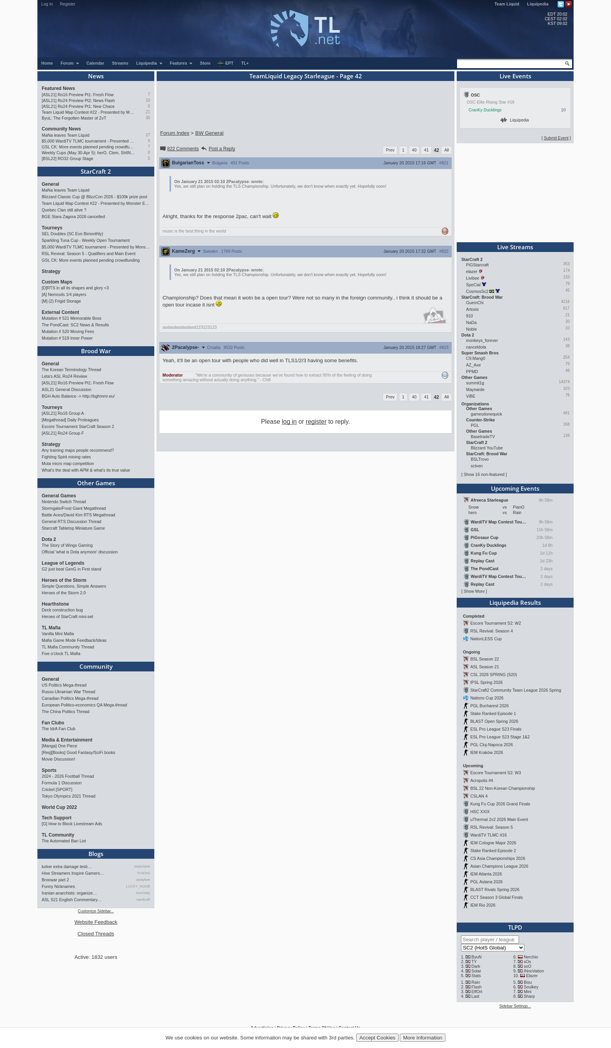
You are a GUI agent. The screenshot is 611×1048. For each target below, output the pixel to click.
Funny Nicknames (58, 886)
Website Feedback (95, 922)
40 (414, 150)
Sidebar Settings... (515, 1006)
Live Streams (515, 247)
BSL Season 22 (484, 659)
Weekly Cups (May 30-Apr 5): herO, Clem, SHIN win (88, 152)
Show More (474, 591)
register (316, 421)
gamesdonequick (486, 414)
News (96, 76)
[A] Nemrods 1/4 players (64, 294)
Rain (475, 982)
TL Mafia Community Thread (68, 647)
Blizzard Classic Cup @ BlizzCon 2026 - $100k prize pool (94, 196)
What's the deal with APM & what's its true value (86, 470)
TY (474, 961)
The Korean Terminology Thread (71, 369)
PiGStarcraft (477, 264)
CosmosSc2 (477, 291)
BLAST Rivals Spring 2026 (494, 889)
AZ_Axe (473, 365)
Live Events (515, 76)
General (50, 184)
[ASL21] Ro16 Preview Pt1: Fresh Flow (78, 94)
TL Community (58, 835)
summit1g (475, 382)
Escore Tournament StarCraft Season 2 (78, 426)
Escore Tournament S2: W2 (495, 623)
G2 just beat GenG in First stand (71, 569)
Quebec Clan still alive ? (64, 210)
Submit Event (556, 138)
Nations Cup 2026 (486, 698)
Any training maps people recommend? (78, 450)
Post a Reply (217, 148)
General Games (59, 495)
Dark (475, 966)
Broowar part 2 (55, 879)
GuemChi (475, 302)
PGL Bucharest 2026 (489, 705)
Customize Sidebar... (96, 911)
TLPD (515, 927)
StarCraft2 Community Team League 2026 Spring (515, 690)
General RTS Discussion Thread (71, 521)
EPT (225, 63)
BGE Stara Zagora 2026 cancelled (73, 216)
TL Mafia (51, 628)
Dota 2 (49, 539)
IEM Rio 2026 (483, 905)
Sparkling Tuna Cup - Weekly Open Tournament (86, 240)
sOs (527, 961)
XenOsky (143, 893)
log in (289, 421)
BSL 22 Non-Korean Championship (502, 788)
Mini (528, 991)
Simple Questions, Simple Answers (74, 586)
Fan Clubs (53, 723)
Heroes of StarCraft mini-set (67, 616)
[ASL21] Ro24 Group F (63, 433)
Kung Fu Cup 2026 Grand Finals (500, 803)
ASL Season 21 (484, 666)
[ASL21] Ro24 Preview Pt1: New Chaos (78, 106)
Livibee (472, 278)
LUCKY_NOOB (138, 886)
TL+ (245, 63)
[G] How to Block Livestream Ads (72, 823)
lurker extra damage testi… (67, 866)
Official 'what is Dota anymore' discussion (80, 552)
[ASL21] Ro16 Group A (63, 413)
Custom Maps (57, 282)
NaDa (471, 322)
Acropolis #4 (481, 780)
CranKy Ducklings (485, 109)
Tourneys (52, 228)
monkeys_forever (482, 340)
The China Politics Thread (65, 711)
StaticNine (142, 866)
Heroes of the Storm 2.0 (64, 592)
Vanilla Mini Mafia (58, 633)
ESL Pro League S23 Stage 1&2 (500, 736)
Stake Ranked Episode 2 (493, 850)
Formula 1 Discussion (61, 782)
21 (148, 112)
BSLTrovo (480, 459)
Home (47, 63)
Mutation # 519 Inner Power (67, 338)
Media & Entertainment (67, 740)
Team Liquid (506, 4)
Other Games (96, 483)
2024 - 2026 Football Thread (68, 776)
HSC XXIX (480, 811)
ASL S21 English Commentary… (72, 899)
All (446, 150)
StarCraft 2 (96, 171)
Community (96, 666)
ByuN (476, 957)
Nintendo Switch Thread (64, 501)
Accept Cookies (377, 1038)
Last (475, 996)
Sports (49, 770)
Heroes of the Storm (64, 580)
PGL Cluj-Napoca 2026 (491, 744)
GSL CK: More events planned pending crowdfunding (88, 146)
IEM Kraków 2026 (486, 752)
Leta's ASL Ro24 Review (64, 376)
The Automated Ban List (64, 840)
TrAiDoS (143, 873)
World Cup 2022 (59, 807)
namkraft (143, 900)
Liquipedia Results (515, 602)
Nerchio (531, 957)
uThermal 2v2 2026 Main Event (499, 819)
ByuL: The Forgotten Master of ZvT (74, 118)
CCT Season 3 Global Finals (496, 897)
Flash (476, 987)
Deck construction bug (62, 610)
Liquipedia (538, 4)
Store (205, 63)
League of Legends (63, 563)
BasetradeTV (483, 436)
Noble (471, 329)
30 (148, 118)
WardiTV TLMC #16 (488, 835)
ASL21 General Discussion (66, 389)
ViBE (470, 396)
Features (181, 63)
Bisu (528, 982)
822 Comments (179, 148)
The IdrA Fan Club (58, 728)
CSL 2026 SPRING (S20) (493, 674)
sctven (477, 465)
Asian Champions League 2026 (499, 866)
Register (68, 4)
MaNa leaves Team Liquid (65, 135)
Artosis (472, 309)
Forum (70, 63)
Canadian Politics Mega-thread (70, 698)
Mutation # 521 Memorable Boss (71, 318)
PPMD (472, 371)
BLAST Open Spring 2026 (494, 721)
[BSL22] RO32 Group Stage (67, 158)
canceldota (476, 347)
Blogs (95, 854)
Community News (61, 129)
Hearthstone (55, 604)
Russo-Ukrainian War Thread (68, 691)
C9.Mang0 (475, 358)
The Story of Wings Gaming (67, 545)
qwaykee (143, 880)
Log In (47, 4)
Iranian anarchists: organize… (69, 893)
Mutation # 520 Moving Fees (68, 331)
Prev (390, 150)
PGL (475, 425)
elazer (471, 271)
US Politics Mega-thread (64, 685)
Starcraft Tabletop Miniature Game (73, 528)
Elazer (532, 975)
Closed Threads (96, 934)
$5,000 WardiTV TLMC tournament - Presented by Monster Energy (88, 141)
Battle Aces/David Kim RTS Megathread (78, 515)
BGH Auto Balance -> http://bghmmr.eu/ (78, 396)
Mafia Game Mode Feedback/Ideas (74, 640)
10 (148, 100)
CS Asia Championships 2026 (497, 858)
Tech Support (56, 818)
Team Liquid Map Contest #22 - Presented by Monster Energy (88, 112)
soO (528, 966)
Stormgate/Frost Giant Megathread (74, 508)
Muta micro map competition (68, 463)
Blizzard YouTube (487, 448)
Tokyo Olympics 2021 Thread (68, 796)
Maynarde (475, 389)
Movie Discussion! (58, 759)
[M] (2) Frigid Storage (61, 301)
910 (469, 316)
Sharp (529, 996)
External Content (60, 312)
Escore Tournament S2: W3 (495, 772)
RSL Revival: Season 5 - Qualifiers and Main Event (89, 253)
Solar (476, 971)
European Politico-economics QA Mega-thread (84, 705)
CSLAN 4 (478, 796)
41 (426, 150)
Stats (476, 975)
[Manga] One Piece (59, 745)
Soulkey (531, 987)
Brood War (96, 351)
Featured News (58, 88)
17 (148, 135)
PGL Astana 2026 (486, 881)
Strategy (51, 271)
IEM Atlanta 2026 (486, 874)
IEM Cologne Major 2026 (493, 842)
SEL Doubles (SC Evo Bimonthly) (72, 233)
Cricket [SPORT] (57, 789)
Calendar (95, 63)
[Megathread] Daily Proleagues (70, 419)
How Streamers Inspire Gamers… (73, 873)
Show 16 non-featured (484, 474)
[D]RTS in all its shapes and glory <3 (75, 287)
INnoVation (534, 971)
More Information (422, 1038)
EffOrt (476, 991)
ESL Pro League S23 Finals (495, 729)
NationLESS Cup (486, 638)
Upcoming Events (515, 488)
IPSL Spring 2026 (486, 682)
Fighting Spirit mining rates (66, 456)
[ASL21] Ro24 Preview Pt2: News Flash (78, 100)
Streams (120, 63)
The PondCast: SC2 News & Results (75, 324)
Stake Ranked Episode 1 (493, 713)
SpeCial (473, 284)
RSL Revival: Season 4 (491, 631)
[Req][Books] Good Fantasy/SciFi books (78, 752)
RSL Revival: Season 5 (491, 827)
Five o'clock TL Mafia (61, 653)
